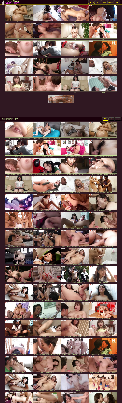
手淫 (19, 84)
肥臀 (103, 13)
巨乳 (75, 66)
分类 (104, 2)
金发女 (19, 31)
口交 (19, 49)
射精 (47, 84)
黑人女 (47, 31)
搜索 (117, 2)
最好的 (105, 118)
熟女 (75, 84)
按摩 (103, 49)
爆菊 (103, 31)
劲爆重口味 (47, 66)
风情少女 (47, 49)
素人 (103, 66)
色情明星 (110, 2)
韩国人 (47, 13)
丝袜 (75, 13)
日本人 (19, 13)
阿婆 (75, 31)
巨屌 (19, 66)
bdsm (103, 84)
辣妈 (75, 49)
